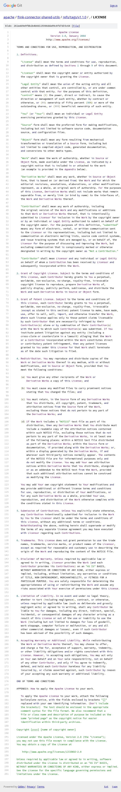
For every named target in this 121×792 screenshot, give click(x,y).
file (76, 25)
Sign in (113, 5)
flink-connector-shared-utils (38, 17)
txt (106, 786)
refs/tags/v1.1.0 (74, 17)
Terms (40, 786)
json (114, 786)
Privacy (31, 786)
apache (9, 17)
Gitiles (21, 786)
